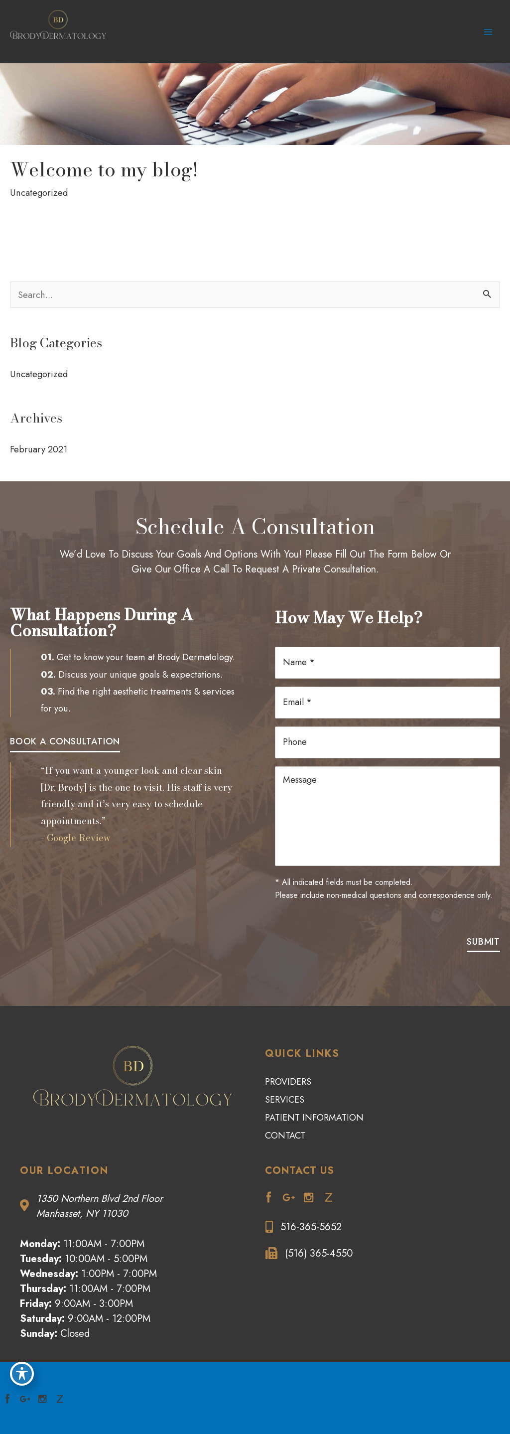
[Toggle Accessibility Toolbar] (22, 1372)
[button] (65, 736)
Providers (288, 1056)
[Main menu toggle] (488, 29)
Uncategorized (39, 187)
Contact (285, 1110)
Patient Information (314, 1092)
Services (284, 1074)
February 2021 (39, 443)
